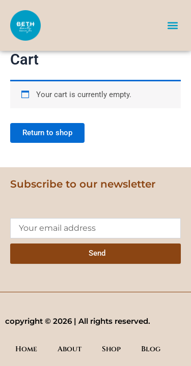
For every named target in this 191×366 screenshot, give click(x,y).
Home (26, 349)
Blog (150, 349)
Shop (111, 349)
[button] (172, 25)
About (69, 349)
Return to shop (47, 132)
